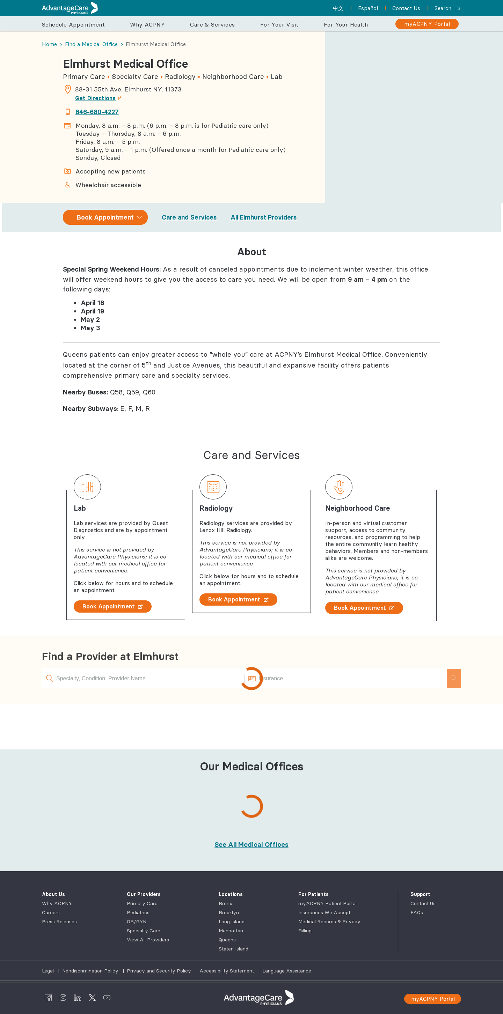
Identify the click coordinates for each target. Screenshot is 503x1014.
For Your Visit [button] (279, 24)
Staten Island (233, 949)
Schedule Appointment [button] (73, 24)
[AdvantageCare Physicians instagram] (63, 997)
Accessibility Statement (227, 971)
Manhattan (231, 930)
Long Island (232, 921)
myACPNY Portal (433, 999)
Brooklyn (229, 912)
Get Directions (100, 98)
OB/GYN (136, 921)
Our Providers (144, 894)
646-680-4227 (97, 112)
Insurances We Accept (324, 912)
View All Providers (148, 940)
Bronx (225, 903)
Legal (48, 971)
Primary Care (142, 903)
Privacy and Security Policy (159, 971)
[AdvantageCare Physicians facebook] (48, 997)
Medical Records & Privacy (329, 921)
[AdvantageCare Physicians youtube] (107, 997)
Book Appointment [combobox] (105, 217)
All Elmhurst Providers (264, 217)
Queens (227, 940)
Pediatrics (138, 912)
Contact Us (423, 903)
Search (443, 8)
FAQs (416, 912)
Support (420, 894)
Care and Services (189, 217)
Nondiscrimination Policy (91, 971)
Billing (305, 930)
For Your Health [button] (346, 24)
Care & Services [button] (212, 24)
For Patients (313, 894)
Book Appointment (112, 606)
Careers (51, 912)
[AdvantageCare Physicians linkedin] (77, 997)
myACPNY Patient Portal (327, 903)
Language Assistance (286, 971)
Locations (231, 894)
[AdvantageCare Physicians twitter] (92, 997)
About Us (53, 894)
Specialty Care (143, 930)
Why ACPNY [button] (147, 24)
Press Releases (59, 921)
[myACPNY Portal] (427, 24)
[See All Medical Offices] (251, 844)
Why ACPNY (57, 903)
